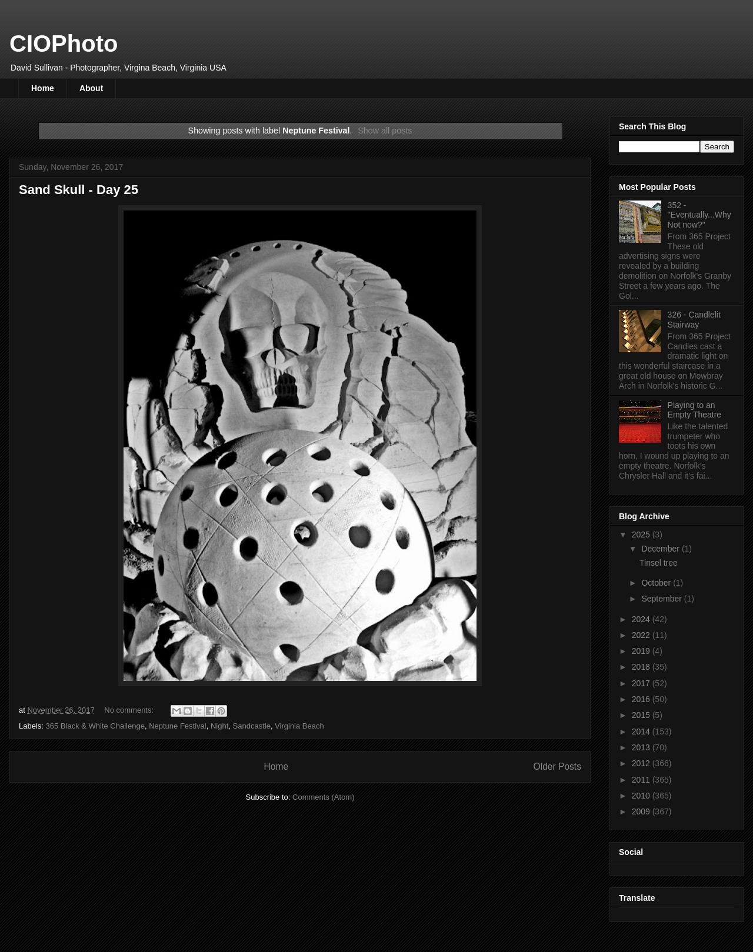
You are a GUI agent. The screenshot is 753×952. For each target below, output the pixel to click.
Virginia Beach (299, 725)
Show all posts (385, 130)
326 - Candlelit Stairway (694, 319)
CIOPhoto (63, 43)
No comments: (129, 710)
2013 (642, 747)
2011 (642, 779)
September (662, 598)
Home (42, 88)
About (91, 88)
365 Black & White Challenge (95, 725)
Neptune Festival (177, 725)
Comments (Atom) (323, 797)
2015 (642, 715)
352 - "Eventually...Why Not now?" (699, 215)
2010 (642, 795)
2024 (642, 619)
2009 (642, 811)
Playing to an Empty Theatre (695, 410)
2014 (642, 731)
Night (219, 725)
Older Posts (557, 766)
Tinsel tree (658, 562)
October (657, 582)
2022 (642, 635)
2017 (642, 683)
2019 (642, 651)
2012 (642, 763)
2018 (642, 667)
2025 (642, 534)
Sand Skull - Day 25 (78, 189)
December (661, 548)
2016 (642, 699)
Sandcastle (252, 725)
